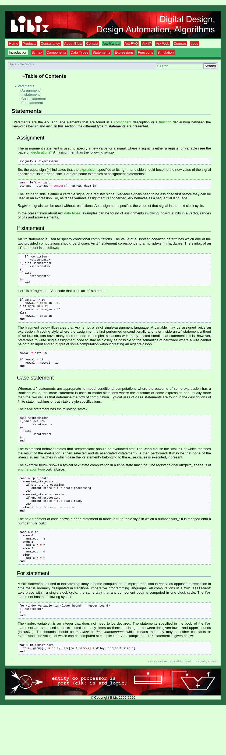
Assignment (30, 90)
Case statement (33, 99)
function (165, 122)
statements (27, 64)
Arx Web (162, 43)
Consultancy (50, 43)
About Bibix (73, 43)
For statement (32, 103)
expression (88, 171)
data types (72, 216)
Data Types (79, 52)
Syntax (36, 52)
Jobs (194, 43)
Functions (145, 52)
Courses (180, 43)
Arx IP (146, 43)
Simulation (165, 52)
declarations (40, 153)
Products (29, 43)
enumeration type (31, 495)
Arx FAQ (131, 43)
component (122, 122)
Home (13, 43)
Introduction (18, 52)
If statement (30, 94)
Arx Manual (111, 43)
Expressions (124, 52)
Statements (101, 52)
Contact (92, 43)
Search (210, 66)
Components (56, 52)
